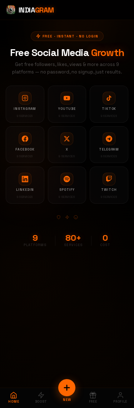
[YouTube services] (67, 104)
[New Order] (66, 387)
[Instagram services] (25, 104)
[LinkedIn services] (25, 185)
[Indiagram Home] (30, 10)
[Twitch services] (109, 185)
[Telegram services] (109, 144)
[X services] (67, 144)
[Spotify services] (67, 185)
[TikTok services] (109, 104)
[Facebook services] (25, 144)
